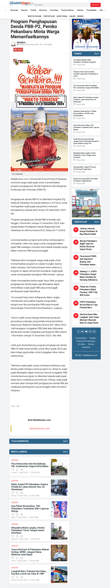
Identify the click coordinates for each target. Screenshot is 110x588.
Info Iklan (81, 344)
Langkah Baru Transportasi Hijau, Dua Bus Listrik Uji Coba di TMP (28, 572)
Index (65, 441)
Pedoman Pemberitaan (85, 341)
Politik (33, 10)
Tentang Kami (81, 338)
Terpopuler (49, 16)
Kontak (91, 344)
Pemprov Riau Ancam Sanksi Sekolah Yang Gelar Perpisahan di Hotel (85, 74)
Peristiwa (54, 10)
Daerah (24, 10)
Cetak (18, 50)
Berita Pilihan (34, 16)
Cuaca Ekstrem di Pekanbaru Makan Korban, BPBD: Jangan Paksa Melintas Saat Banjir (30, 552)
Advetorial (62, 16)
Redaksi (93, 338)
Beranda (14, 10)
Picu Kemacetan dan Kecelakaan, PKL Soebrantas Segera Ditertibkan (29, 465)
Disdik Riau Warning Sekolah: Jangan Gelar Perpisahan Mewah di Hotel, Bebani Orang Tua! (86, 141)
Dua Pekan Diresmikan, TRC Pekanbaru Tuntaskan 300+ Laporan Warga (30, 508)
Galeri (72, 16)
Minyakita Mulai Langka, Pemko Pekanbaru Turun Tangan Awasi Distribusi (28, 530)
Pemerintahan (67, 10)
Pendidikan (91, 10)
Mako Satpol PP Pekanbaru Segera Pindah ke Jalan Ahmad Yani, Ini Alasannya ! (29, 487)
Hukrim (80, 10)
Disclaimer (86, 347)
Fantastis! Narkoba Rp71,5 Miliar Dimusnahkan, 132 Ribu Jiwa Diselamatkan (84, 113)
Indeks (80, 16)
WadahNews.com (40, 428)
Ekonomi (43, 10)
